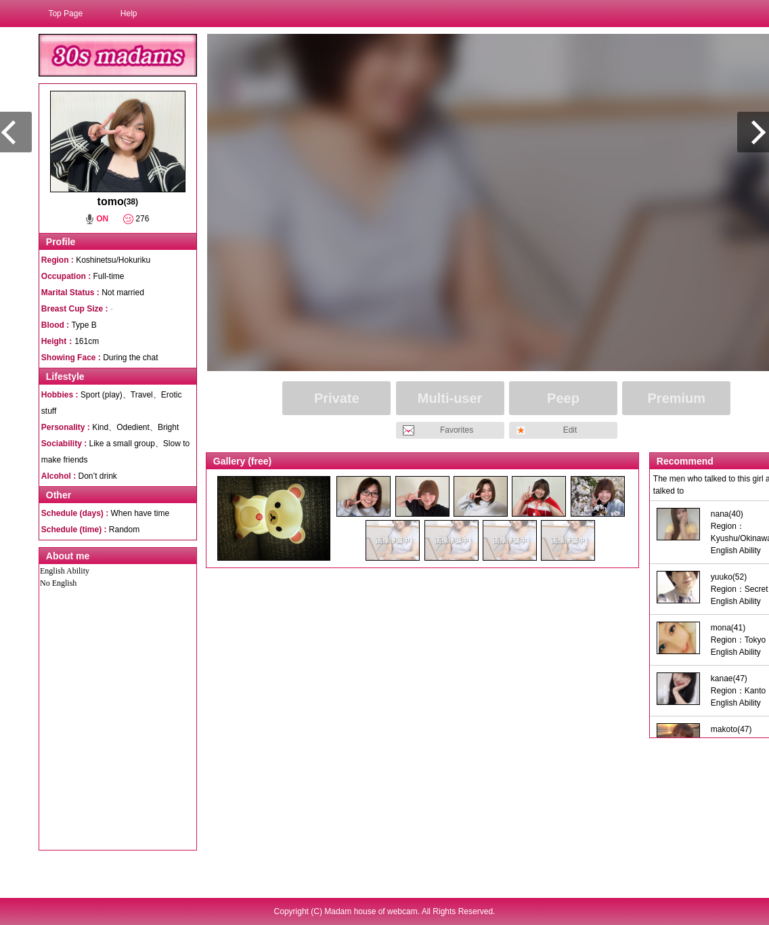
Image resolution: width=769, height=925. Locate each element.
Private (336, 398)
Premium (677, 398)
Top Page (65, 13)
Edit (570, 430)
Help (128, 13)
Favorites (456, 430)
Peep (563, 398)
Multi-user (450, 398)
